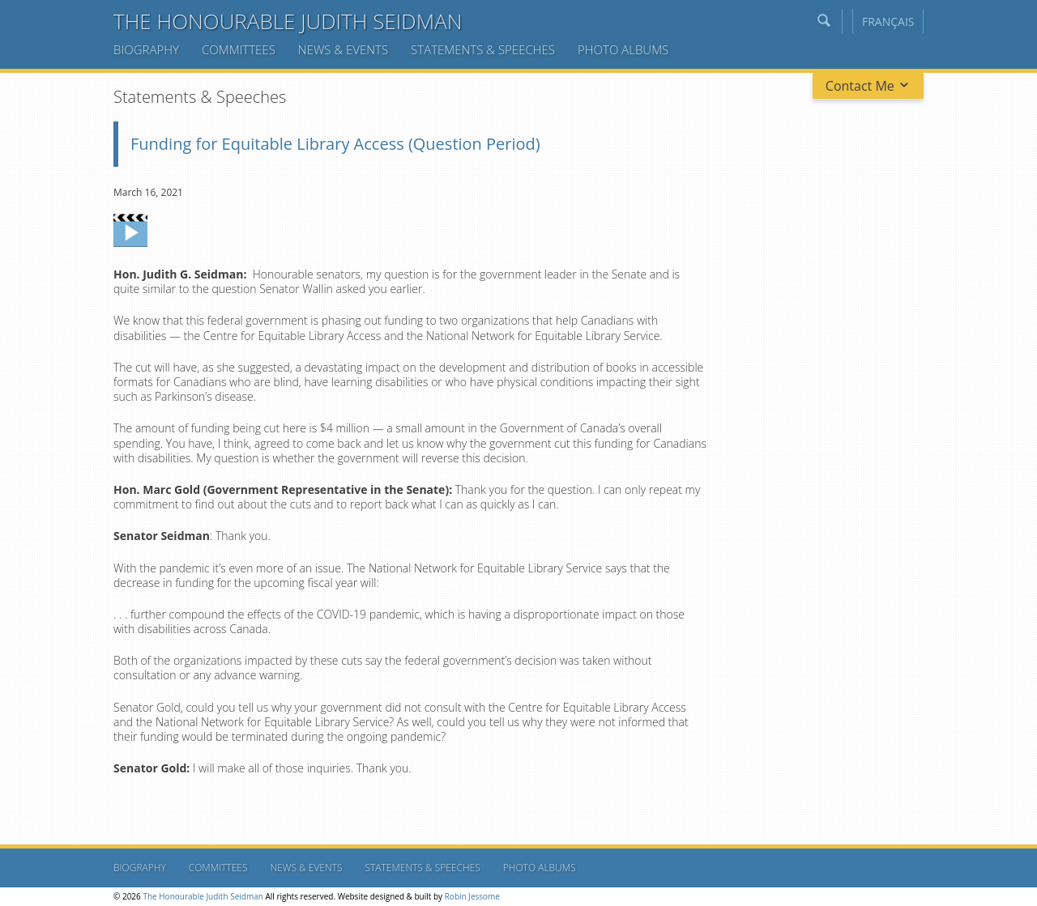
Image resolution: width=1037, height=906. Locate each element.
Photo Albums (623, 49)
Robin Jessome (472, 896)
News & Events (343, 49)
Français (888, 21)
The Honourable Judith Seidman (288, 21)
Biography (146, 49)
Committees (238, 49)
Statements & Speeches (483, 49)
